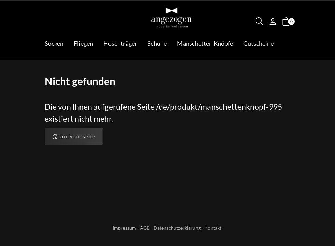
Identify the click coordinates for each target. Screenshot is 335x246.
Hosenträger (120, 43)
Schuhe (157, 43)
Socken (54, 43)
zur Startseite (74, 136)
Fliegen (83, 43)
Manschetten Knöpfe (205, 43)
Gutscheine (258, 43)
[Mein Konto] (272, 22)
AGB (145, 228)
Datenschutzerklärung (177, 228)
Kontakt (212, 228)
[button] (259, 21)
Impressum (124, 228)
